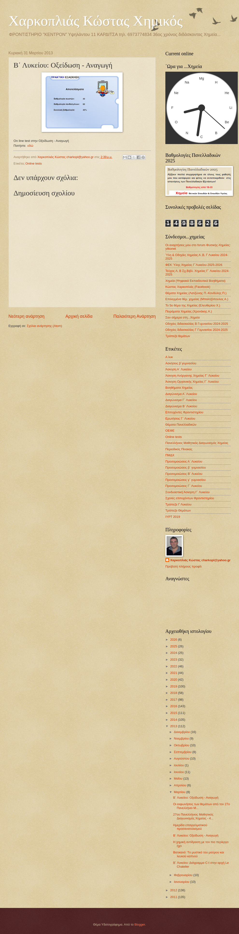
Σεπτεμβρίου (183, 752)
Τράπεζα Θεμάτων (178, 510)
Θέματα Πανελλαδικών (180, 424)
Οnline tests (33, 163)
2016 (174, 706)
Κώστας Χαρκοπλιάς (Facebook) (187, 287)
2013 (174, 726)
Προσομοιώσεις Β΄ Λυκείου (183, 474)
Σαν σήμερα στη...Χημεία (182, 317)
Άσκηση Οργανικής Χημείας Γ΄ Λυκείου (192, 381)
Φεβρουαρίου (183, 875)
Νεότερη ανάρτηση (26, 316)
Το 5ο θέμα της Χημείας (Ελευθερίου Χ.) (192, 305)
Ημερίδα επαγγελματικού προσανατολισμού (190, 826)
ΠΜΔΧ (169, 455)
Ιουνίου (179, 772)
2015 (174, 713)
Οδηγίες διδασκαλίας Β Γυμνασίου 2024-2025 (196, 323)
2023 (174, 659)
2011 (174, 897)
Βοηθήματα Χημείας (179, 387)
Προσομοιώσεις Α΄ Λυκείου (183, 461)
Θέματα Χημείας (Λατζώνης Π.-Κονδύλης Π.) (195, 293)
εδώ (30, 145)
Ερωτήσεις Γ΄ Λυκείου (180, 418)
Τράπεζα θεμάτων (177, 336)
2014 (174, 719)
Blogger (139, 924)
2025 (174, 646)
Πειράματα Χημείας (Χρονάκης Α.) (188, 311)
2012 (174, 890)
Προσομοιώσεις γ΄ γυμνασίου (185, 480)
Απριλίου (180, 785)
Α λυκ (169, 357)
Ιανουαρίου (182, 882)
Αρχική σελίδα (78, 316)
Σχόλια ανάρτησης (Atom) (44, 326)
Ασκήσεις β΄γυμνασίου (180, 363)
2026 (174, 639)
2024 (174, 653)
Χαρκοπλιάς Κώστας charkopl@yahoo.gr (200, 560)
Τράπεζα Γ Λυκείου (178, 504)
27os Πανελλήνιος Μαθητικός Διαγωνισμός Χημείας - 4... (193, 816)
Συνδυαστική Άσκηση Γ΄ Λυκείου (187, 492)
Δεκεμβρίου (182, 732)
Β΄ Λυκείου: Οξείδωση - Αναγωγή (195, 797)
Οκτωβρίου (182, 745)
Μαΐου (178, 778)
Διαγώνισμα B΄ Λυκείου (181, 406)
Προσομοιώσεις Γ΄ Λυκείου (183, 486)
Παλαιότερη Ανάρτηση (134, 316)
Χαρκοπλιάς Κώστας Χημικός (95, 21)
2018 (174, 693)
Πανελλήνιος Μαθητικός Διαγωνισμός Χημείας (196, 443)
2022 (174, 666)
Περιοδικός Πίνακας (178, 449)
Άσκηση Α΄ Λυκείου (178, 369)
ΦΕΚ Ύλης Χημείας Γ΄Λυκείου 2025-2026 (193, 265)
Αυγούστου (182, 758)
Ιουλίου (179, 765)
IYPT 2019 (172, 517)
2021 (174, 673)
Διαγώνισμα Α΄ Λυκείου (181, 394)
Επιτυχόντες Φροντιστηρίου (184, 412)
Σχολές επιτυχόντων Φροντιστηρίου (189, 498)
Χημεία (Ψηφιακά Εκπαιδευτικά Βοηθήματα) (195, 281)
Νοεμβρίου (182, 738)
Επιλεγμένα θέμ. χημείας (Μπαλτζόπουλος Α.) (196, 299)
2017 (174, 699)
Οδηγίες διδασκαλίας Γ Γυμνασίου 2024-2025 (196, 330)
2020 (174, 679)
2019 (174, 686)
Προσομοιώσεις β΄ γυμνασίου (185, 467)
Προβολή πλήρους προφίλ (183, 566)
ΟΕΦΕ (169, 430)
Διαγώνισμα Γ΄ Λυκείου (181, 400)
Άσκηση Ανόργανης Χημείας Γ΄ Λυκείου (192, 375)
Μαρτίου (180, 792)
